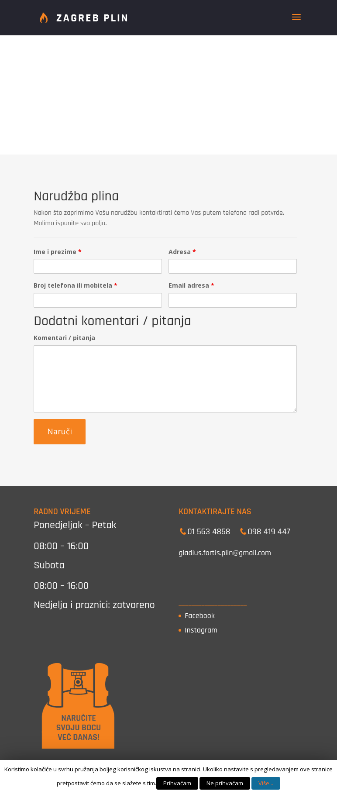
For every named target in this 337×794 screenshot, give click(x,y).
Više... (265, 783)
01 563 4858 (208, 531)
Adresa (182, 251)
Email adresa (191, 285)
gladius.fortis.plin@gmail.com (225, 553)
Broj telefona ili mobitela (75, 285)
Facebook (200, 616)
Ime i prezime (58, 251)
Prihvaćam (177, 783)
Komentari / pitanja (64, 337)
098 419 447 (269, 531)
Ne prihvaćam (224, 783)
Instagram (201, 630)
